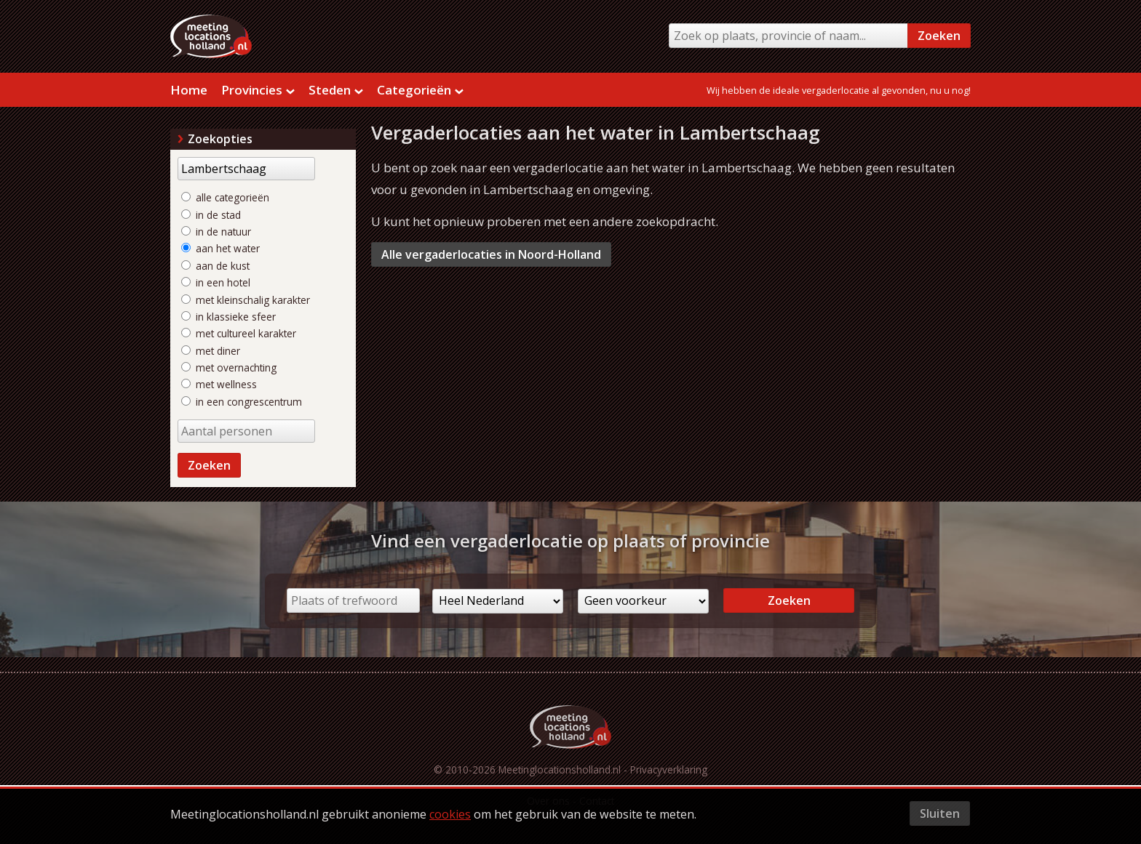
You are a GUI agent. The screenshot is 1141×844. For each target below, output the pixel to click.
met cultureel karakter (238, 333)
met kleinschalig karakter (245, 300)
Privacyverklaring (668, 769)
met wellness (219, 384)
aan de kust (215, 266)
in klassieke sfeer (228, 316)
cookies (450, 814)
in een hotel (215, 282)
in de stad (211, 215)
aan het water (220, 248)
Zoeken (939, 36)
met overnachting (229, 367)
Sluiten (940, 813)
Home (188, 89)
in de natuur (216, 231)
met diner (210, 351)
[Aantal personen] (246, 431)
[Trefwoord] (246, 168)
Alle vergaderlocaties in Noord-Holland (491, 254)
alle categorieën (225, 197)
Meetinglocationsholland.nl (559, 769)
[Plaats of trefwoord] (353, 600)
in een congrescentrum (241, 402)
